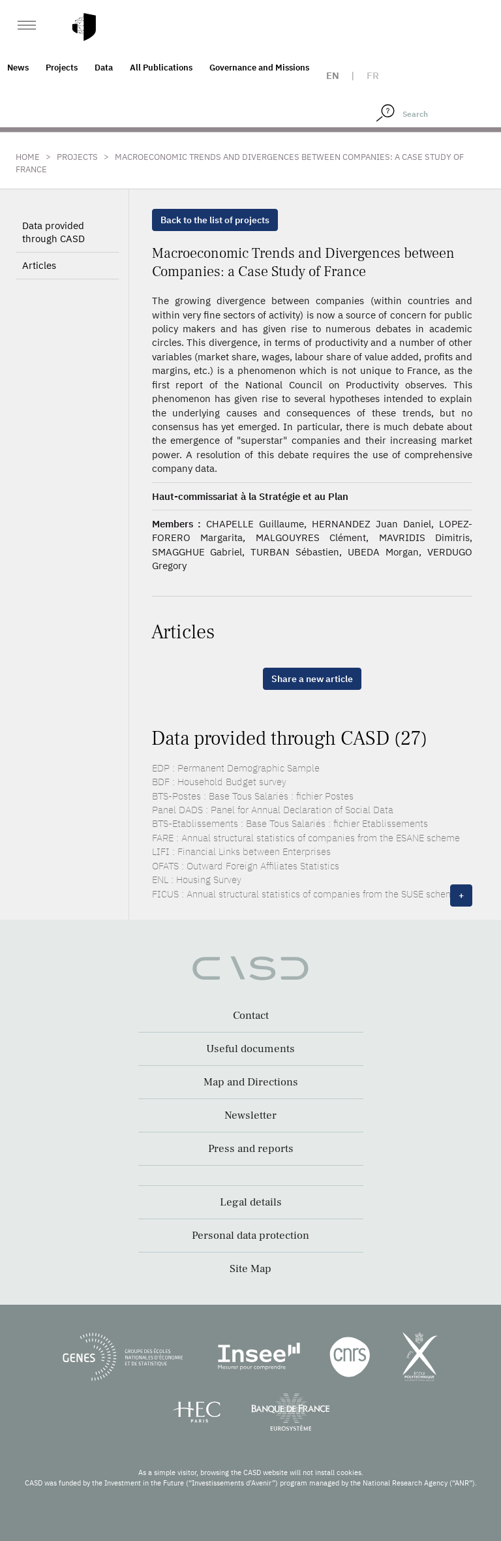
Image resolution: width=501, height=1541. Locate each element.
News (18, 67)
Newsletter (250, 1115)
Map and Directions (251, 1082)
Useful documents (250, 1049)
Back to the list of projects (214, 220)
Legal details (251, 1202)
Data (104, 67)
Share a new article (312, 679)
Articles (39, 265)
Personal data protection (250, 1235)
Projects (62, 67)
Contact (251, 1015)
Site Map (250, 1269)
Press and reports (251, 1149)
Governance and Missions (259, 67)
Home (28, 157)
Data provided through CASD (53, 232)
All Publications (161, 67)
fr (373, 75)
